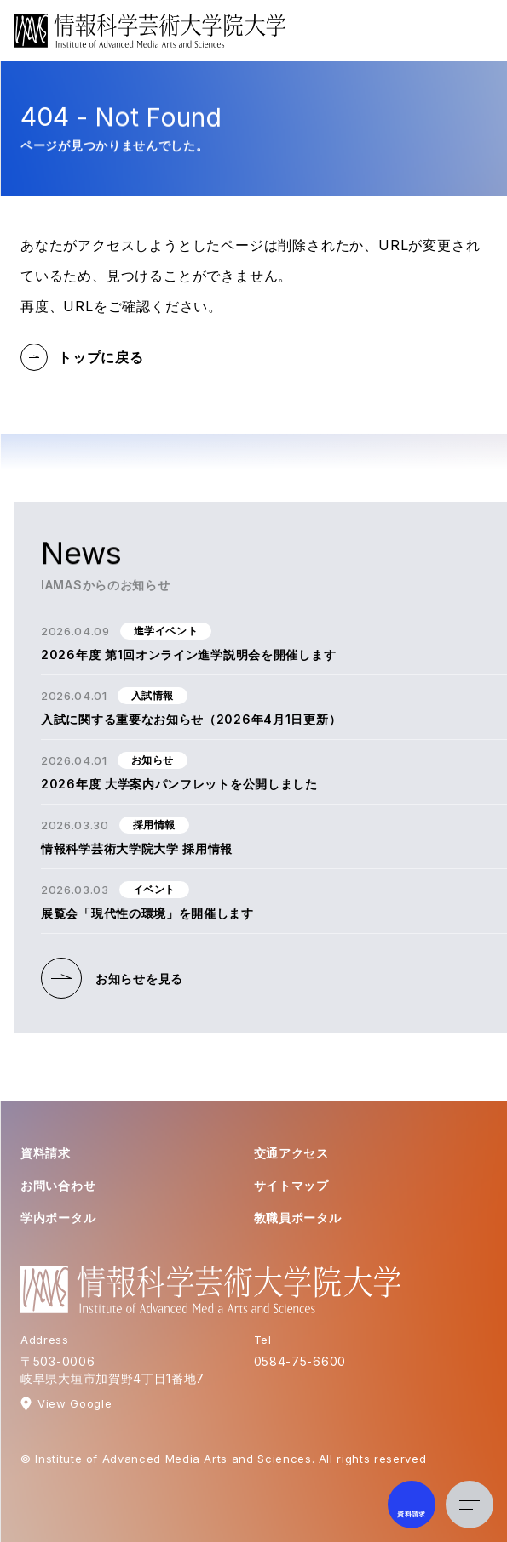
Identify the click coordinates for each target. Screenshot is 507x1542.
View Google (74, 1403)
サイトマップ (291, 1185)
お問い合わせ (57, 1185)
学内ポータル (57, 1217)
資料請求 (45, 1153)
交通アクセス (291, 1153)
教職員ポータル (298, 1217)
